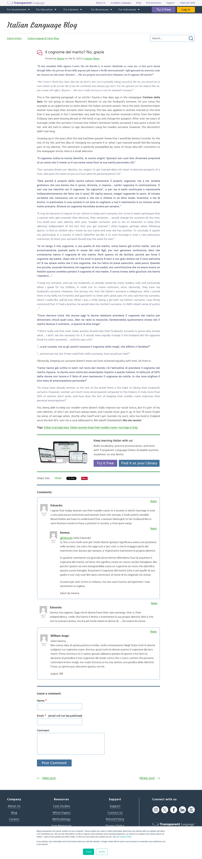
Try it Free (164, 9)
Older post (49, 778)
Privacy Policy (125, 837)
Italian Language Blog (42, 25)
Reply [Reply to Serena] (153, 528)
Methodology (61, 819)
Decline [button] (102, 852)
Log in (186, 9)
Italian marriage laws (56, 427)
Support (115, 806)
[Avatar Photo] (44, 506)
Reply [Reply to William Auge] (153, 631)
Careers (14, 819)
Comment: (43, 730)
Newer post (147, 778)
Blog (14, 812)
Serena (60, 58)
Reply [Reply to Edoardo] (153, 501)
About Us (14, 806)
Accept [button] (89, 852)
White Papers (62, 812)
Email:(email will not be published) (59, 715)
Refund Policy (115, 819)
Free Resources (61, 825)
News (96, 58)
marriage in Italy (128, 427)
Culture (88, 58)
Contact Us (115, 812)
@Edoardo (66, 538)
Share (58, 478)
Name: (43, 700)
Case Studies (61, 806)
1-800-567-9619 (187, 3)
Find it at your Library (139, 463)
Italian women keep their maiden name (93, 427)
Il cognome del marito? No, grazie (74, 52)
